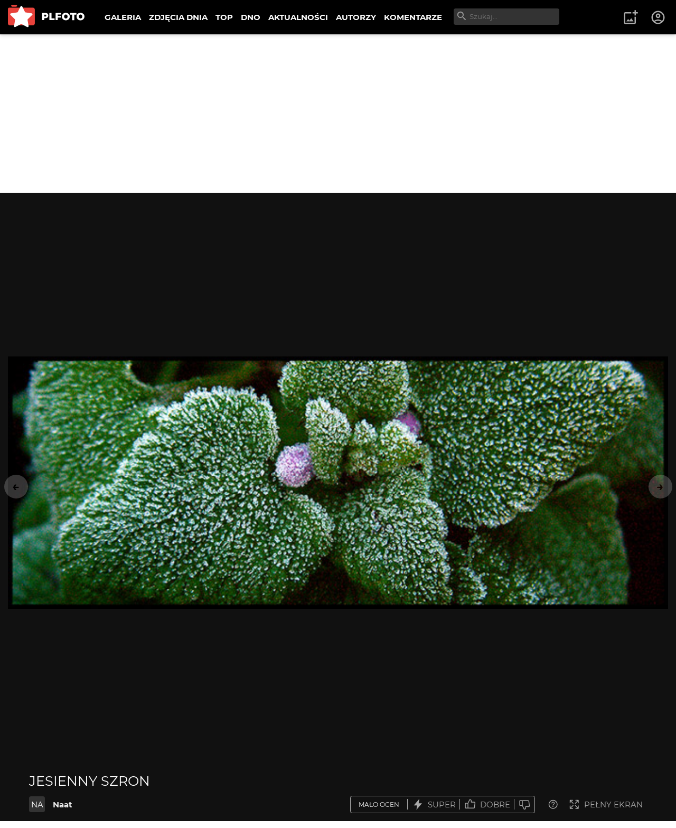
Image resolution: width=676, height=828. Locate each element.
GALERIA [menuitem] (123, 17)
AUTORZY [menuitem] (356, 17)
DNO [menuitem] (250, 17)
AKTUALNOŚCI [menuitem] (298, 17)
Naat (62, 804)
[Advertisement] (338, 113)
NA (37, 804)
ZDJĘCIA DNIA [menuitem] (178, 17)
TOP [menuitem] (224, 17)
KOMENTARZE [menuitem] (413, 17)
